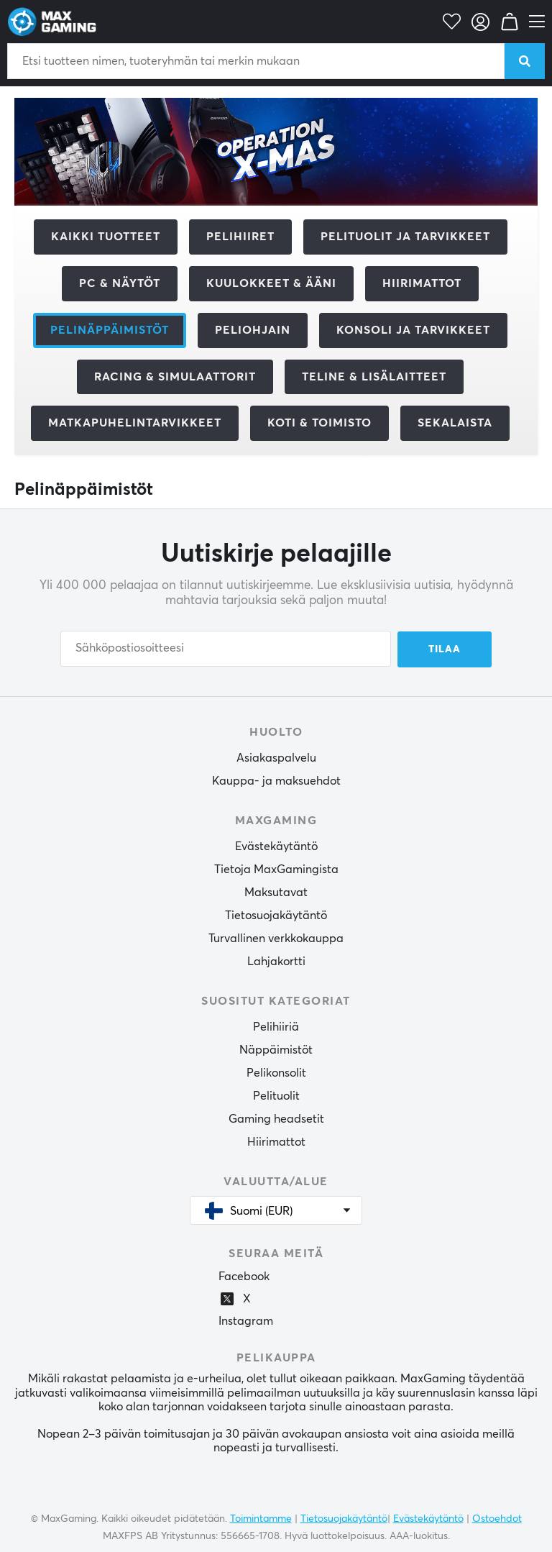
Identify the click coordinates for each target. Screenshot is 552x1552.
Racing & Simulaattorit (175, 377)
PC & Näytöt (119, 283)
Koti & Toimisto (319, 423)
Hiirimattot (421, 283)
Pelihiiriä (276, 1026)
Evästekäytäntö (276, 846)
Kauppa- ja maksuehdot (276, 780)
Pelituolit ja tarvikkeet (405, 236)
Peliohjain (252, 330)
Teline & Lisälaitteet (374, 377)
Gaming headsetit (276, 1118)
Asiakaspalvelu (276, 757)
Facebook (244, 1276)
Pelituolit (276, 1095)
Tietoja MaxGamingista (276, 869)
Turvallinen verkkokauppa (276, 938)
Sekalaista (455, 423)
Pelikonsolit (276, 1072)
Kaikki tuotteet (105, 236)
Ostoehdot (497, 1518)
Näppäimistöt (276, 1049)
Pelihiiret (240, 236)
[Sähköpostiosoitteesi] (225, 649)
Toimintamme (261, 1518)
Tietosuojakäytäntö (276, 915)
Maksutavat (276, 892)
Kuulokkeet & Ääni (271, 283)
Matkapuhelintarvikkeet (134, 423)
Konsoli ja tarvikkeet (413, 330)
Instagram (245, 1321)
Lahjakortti (276, 961)
